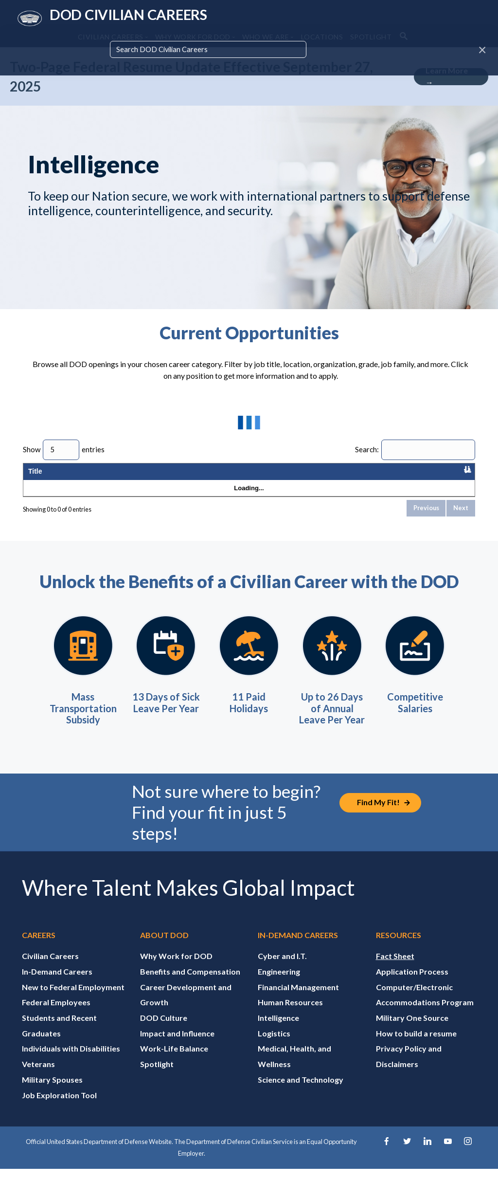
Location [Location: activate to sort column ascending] (143, 477)
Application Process (412, 983)
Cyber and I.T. (282, 967)
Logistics (274, 1045)
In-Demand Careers (57, 983)
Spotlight (157, 1075)
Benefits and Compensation (190, 983)
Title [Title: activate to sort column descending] (35, 477)
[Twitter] (407, 1153)
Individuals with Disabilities (71, 1060)
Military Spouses (52, 1091)
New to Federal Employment (73, 998)
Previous (426, 519)
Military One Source (412, 1029)
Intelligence (278, 1029)
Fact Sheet (395, 967)
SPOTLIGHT (371, 37)
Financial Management (298, 998)
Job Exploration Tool (59, 1106)
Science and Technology (300, 1091)
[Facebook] (387, 1153)
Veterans (38, 1075)
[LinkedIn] (427, 1153)
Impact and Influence (177, 1045)
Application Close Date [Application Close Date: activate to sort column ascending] (444, 477)
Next (460, 519)
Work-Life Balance (174, 1060)
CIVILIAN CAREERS (110, 37)
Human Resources (290, 1013)
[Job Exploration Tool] (380, 814)
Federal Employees (56, 1013)
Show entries (64, 450)
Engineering (279, 983)
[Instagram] (468, 1153)
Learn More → (447, 76)
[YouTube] (448, 1153)
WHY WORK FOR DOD (193, 37)
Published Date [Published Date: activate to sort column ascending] (390, 477)
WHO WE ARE (265, 37)
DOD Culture (163, 1029)
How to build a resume (416, 1045)
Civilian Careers (50, 967)
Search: (415, 450)
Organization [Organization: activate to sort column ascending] (94, 477)
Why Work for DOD (176, 967)
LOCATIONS (322, 37)
